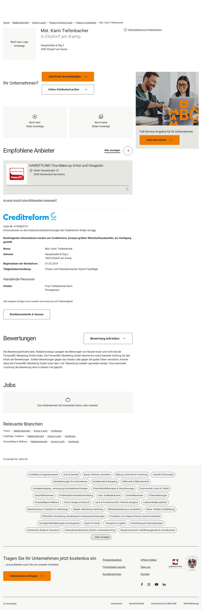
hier (93, 230)
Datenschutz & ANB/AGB (163, 603)
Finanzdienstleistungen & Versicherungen (113, 488)
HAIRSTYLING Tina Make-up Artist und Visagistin (66, 165)
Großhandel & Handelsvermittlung (76, 495)
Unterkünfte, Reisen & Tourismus (43, 530)
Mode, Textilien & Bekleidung (160, 509)
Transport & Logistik (115, 523)
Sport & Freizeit (92, 523)
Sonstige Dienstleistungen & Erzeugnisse (59, 523)
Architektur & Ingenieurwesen (43, 474)
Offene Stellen (149, 559)
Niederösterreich (22, 431)
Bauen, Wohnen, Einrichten (97, 474)
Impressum (116, 603)
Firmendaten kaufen (114, 567)
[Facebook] (142, 585)
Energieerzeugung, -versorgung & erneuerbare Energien (60, 488)
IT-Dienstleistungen (157, 495)
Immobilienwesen (134, 495)
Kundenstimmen (112, 574)
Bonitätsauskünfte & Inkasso (26, 314)
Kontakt (145, 574)
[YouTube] (156, 585)
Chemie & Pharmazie (163, 474)
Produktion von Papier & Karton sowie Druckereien (135, 516)
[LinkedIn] (164, 585)
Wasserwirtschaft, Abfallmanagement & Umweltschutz (147, 530)
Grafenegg (56, 431)
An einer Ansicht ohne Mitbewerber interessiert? (30, 200)
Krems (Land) (41, 431)
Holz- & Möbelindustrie (109, 495)
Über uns (146, 567)
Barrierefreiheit (136, 603)
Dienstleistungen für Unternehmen (70, 481)
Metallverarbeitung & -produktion (124, 509)
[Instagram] (148, 585)
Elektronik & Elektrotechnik (135, 481)
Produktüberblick (112, 559)
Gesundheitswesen (44, 495)
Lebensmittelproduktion (155, 502)
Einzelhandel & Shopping (105, 481)
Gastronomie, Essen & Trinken (154, 488)
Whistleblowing (191, 603)
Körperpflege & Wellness (47, 502)
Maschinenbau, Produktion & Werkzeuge (48, 509)
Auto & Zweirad (71, 474)
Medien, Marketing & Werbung (88, 509)
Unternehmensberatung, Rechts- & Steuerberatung (90, 530)
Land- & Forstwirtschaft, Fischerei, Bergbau (116, 502)
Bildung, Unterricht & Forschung (132, 474)
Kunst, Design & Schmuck (77, 502)
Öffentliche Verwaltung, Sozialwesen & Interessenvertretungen (73, 516)
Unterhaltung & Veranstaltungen (146, 523)
